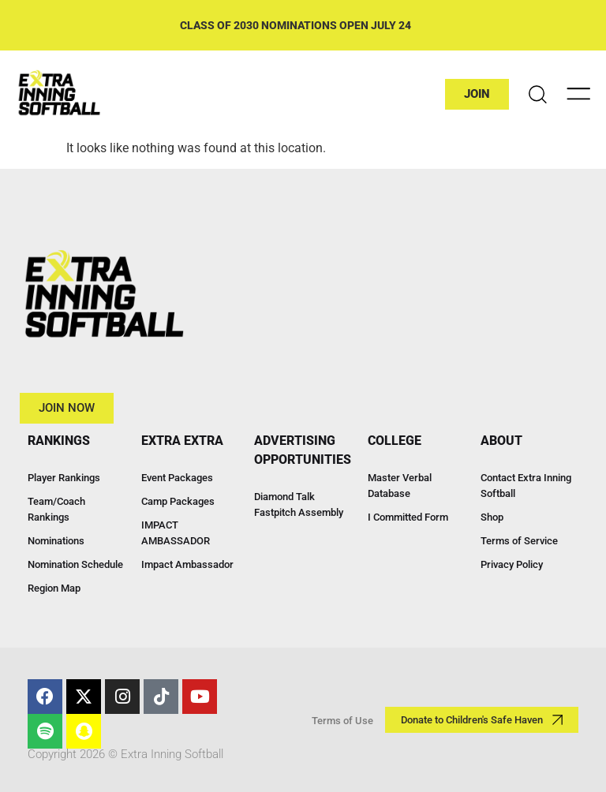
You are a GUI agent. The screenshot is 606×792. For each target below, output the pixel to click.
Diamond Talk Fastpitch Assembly (298, 504)
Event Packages (177, 478)
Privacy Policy (512, 564)
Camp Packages (178, 501)
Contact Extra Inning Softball (526, 485)
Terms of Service (519, 541)
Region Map (54, 588)
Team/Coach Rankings (56, 509)
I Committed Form (408, 517)
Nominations (56, 541)
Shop (492, 517)
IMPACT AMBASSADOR (175, 533)
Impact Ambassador (187, 564)
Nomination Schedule (75, 564)
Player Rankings (64, 478)
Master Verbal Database (400, 485)
